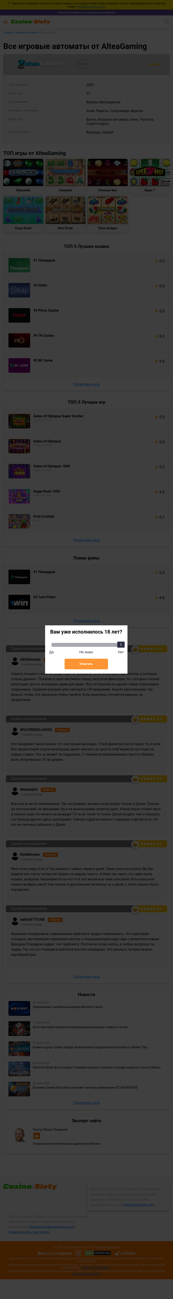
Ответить (86, 664)
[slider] (121, 645)
